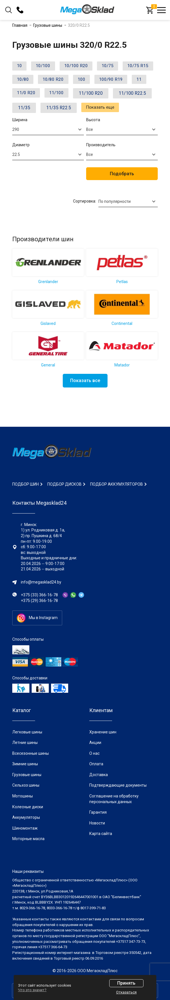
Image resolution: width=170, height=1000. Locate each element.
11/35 (107, 110)
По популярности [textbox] (114, 218)
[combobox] (48, 146)
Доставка (98, 774)
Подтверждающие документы (118, 785)
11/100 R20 (30, 110)
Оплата (96, 764)
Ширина (19, 136)
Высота (93, 136)
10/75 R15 (28, 81)
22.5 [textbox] (16, 171)
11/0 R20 (88, 95)
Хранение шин (102, 732)
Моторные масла (28, 838)
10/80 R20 (94, 81)
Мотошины (22, 796)
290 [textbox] (15, 146)
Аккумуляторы (26, 817)
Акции (95, 742)
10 (20, 66)
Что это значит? (32, 990)
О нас (94, 753)
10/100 (46, 66)
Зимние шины (25, 764)
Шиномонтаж (25, 828)
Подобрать (122, 190)
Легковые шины (27, 732)
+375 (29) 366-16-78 (39, 600)
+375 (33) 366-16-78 (39, 595)
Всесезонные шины (30, 753)
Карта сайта (100, 833)
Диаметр (21, 161)
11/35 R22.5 (30, 124)
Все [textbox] (89, 146)
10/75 (116, 66)
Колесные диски (27, 807)
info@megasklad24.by (41, 582)
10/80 (61, 81)
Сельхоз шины (25, 785)
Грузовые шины (26, 774)
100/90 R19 (30, 95)
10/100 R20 (82, 66)
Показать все (85, 397)
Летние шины (25, 742)
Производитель (101, 161)
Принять (126, 983)
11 (60, 95)
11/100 (121, 95)
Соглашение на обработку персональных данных (114, 799)
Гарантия (98, 812)
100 (125, 81)
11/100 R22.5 (71, 110)
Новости (97, 823)
